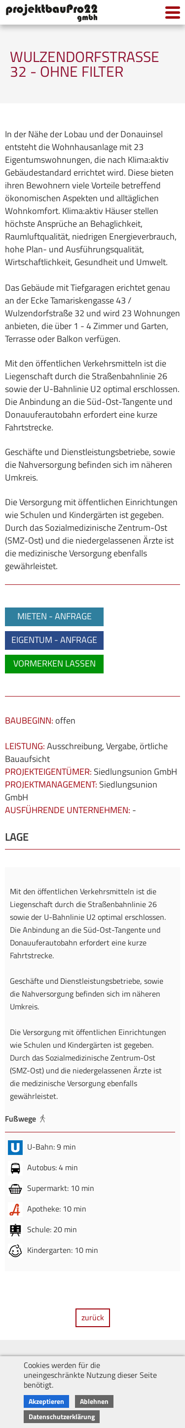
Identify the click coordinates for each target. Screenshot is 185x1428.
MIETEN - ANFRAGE (54, 616)
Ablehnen (94, 1401)
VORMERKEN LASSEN (54, 663)
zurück (92, 1317)
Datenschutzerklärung (62, 1416)
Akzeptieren (46, 1401)
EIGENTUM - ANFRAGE (54, 639)
